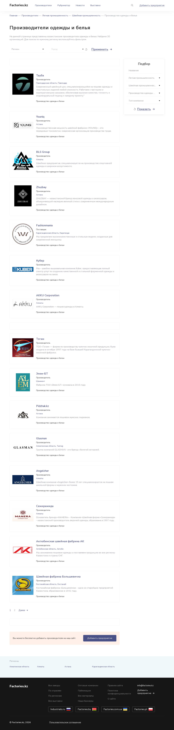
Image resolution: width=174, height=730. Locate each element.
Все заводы (54, 685)
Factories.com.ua (113, 709)
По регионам (55, 695)
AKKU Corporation (47, 295)
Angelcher (42, 471)
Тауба (40, 75)
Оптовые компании (88, 685)
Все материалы (86, 695)
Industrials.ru (57, 709)
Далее (22, 610)
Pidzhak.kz (42, 406)
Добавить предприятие (151, 5)
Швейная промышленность (86, 15)
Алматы (40, 666)
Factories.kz (19, 5)
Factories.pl (140, 709)
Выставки (95, 5)
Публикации (84, 690)
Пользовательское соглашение (65, 722)
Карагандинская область (103, 666)
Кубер (40, 260)
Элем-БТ (42, 373)
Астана (68, 666)
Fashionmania (44, 225)
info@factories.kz (145, 685)
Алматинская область (19, 666)
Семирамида (45, 506)
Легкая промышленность (55, 15)
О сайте (112, 698)
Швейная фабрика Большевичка (58, 576)
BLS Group (43, 152)
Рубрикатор (63, 5)
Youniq (40, 117)
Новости (80, 5)
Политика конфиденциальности (119, 692)
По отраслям (54, 690)
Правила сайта (115, 685)
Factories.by (84, 709)
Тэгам (40, 339)
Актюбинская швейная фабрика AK (60, 541)
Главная (13, 15)
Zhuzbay (41, 187)
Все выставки (55, 700)
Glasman (41, 438)
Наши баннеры (85, 700)
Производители (43, 5)
